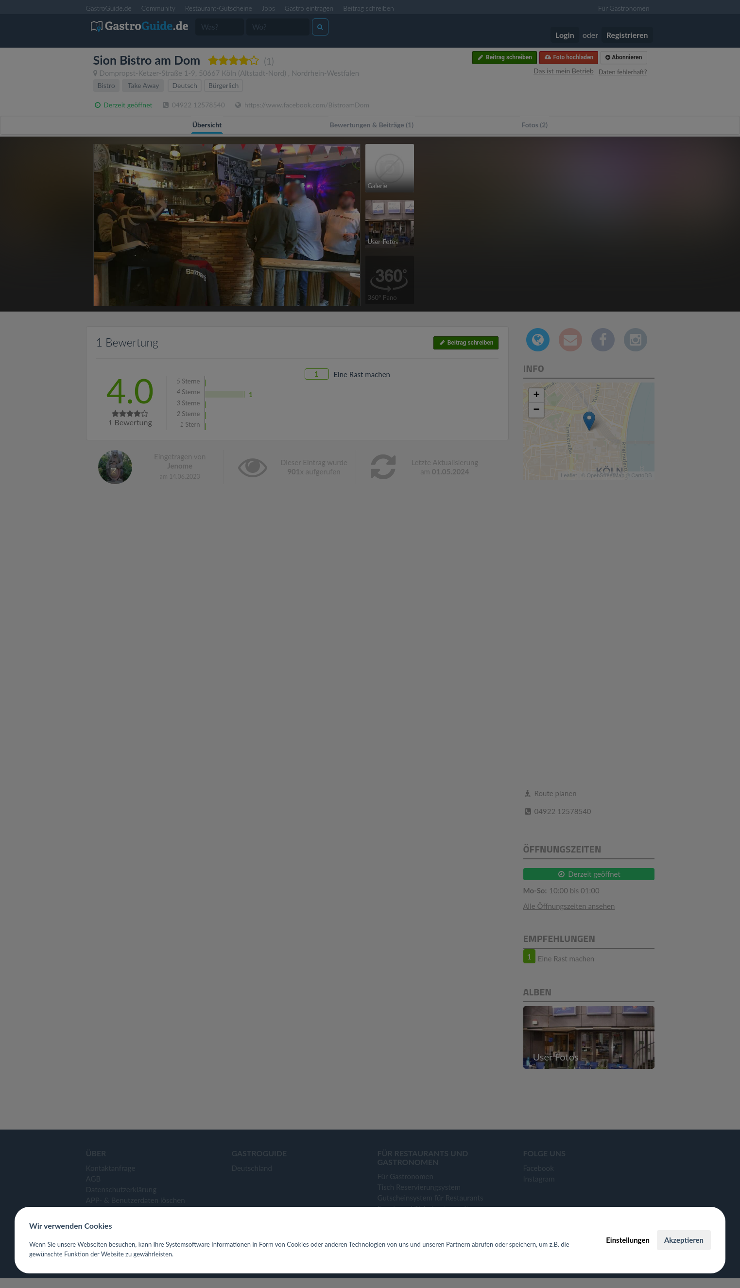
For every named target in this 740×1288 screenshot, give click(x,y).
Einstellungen (628, 1240)
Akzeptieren (684, 1240)
